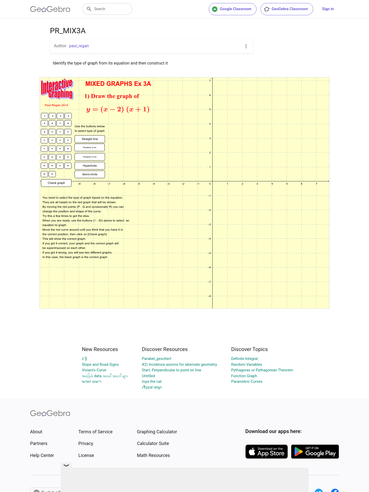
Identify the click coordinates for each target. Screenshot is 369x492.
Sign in (328, 9)
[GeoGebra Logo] (50, 9)
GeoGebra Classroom (286, 9)
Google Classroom (231, 9)
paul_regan (79, 45)
